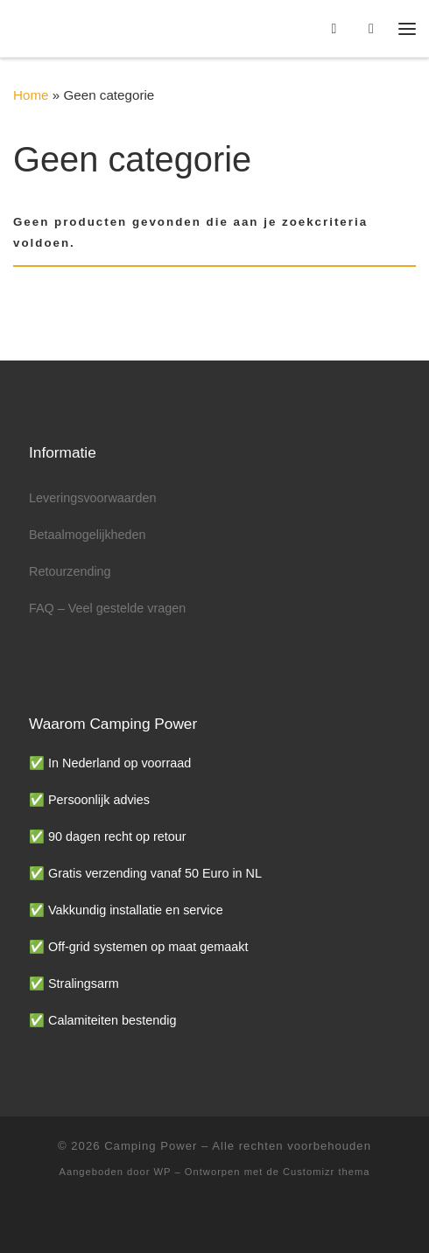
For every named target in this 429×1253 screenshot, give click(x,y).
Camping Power (150, 1145)
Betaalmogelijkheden (87, 535)
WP (163, 1171)
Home (31, 95)
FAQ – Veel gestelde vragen (107, 608)
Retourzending (70, 571)
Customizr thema (326, 1171)
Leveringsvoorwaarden (93, 498)
